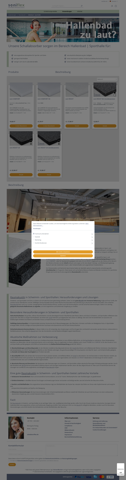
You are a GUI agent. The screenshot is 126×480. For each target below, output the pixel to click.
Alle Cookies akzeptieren (63, 252)
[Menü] (123, 464)
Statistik (37, 237)
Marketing (38, 240)
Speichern (63, 255)
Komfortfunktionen (41, 243)
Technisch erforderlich (42, 234)
